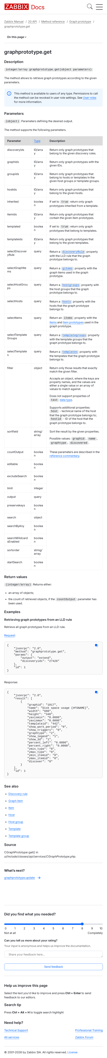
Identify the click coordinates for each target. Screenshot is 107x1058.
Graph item (15, 822)
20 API (32, 21)
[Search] (90, 7)
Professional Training (89, 1033)
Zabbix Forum (84, 1040)
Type (37, 140)
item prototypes (73, 320)
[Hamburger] (99, 7)
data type (66, 397)
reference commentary (64, 452)
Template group (18, 857)
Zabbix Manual (14, 21)
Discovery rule (17, 815)
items (53, 320)
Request (9, 632)
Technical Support (16, 1033)
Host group (15, 843)
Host (11, 836)
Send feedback (53, 969)
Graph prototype (80, 21)
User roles (89, 97)
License (72, 1055)
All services (11, 1040)
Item (11, 829)
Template (14, 850)
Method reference (53, 21)
